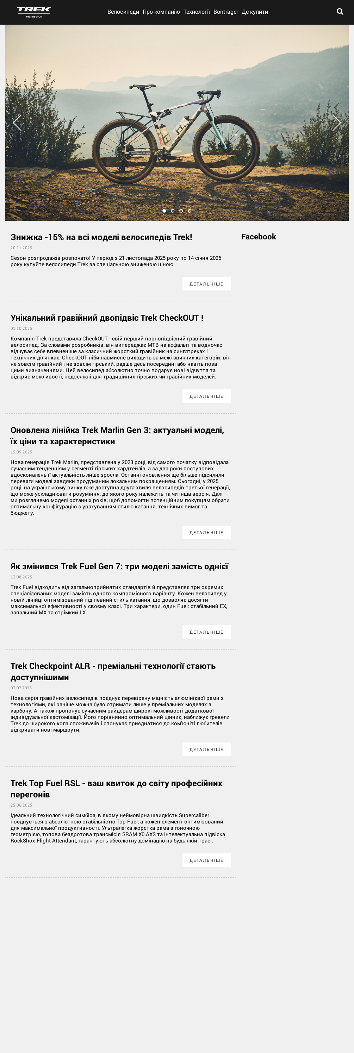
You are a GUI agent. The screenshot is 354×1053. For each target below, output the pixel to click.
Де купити (255, 11)
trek (34, 12)
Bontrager (225, 11)
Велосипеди (123, 11)
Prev (17, 122)
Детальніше (207, 284)
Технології (197, 11)
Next (336, 122)
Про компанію (161, 11)
